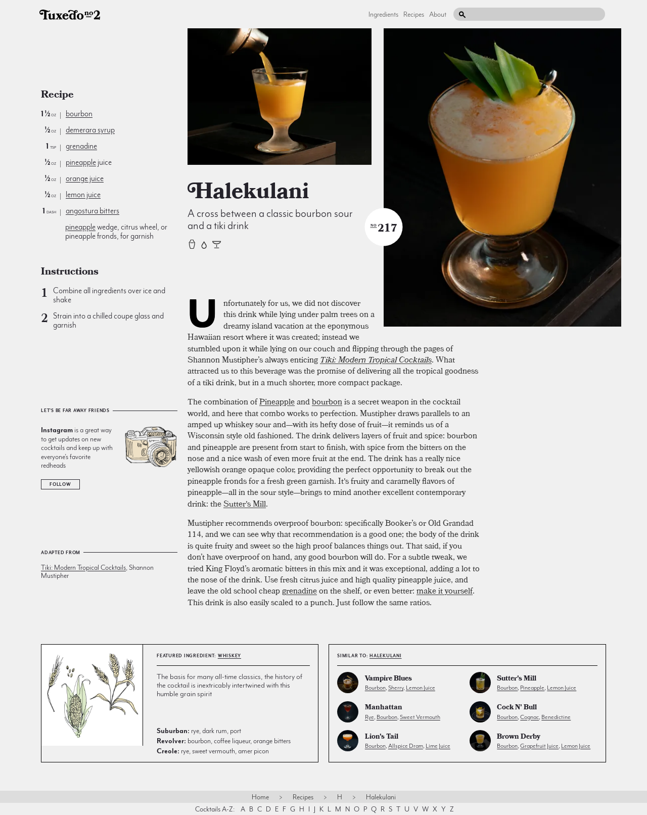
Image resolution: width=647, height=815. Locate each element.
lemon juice (83, 194)
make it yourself (445, 590)
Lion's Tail (381, 737)
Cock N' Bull (517, 708)
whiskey (229, 655)
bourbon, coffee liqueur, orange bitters (224, 741)
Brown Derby (518, 737)
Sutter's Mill (244, 503)
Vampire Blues (388, 679)
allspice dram (405, 745)
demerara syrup (90, 129)
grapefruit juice (539, 745)
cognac (529, 716)
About (437, 14)
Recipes (413, 14)
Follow (60, 484)
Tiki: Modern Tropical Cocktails (83, 567)
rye (369, 716)
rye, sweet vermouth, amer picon (213, 751)
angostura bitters (92, 210)
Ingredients (383, 14)
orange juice (85, 178)
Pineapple (277, 401)
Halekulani (385, 655)
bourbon (79, 113)
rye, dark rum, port (199, 731)
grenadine (81, 146)
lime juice (438, 745)
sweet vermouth (420, 716)
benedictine (556, 716)
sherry (395, 687)
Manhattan (383, 708)
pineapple (81, 162)
